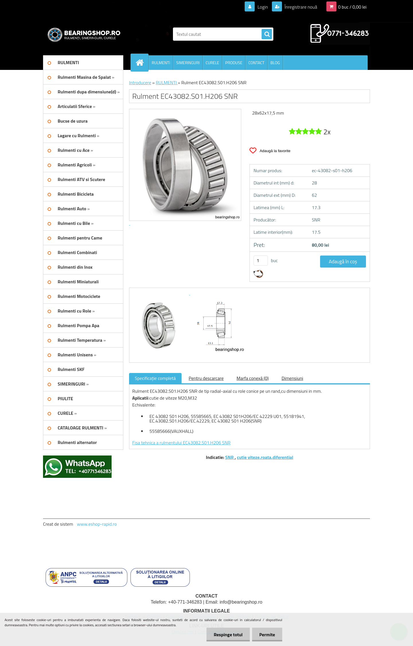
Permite (267, 634)
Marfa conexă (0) (253, 378)
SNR (230, 457)
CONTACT (256, 63)
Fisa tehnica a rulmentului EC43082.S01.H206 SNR (181, 442)
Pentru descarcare (206, 378)
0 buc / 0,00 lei (352, 6)
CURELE (212, 63)
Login (262, 6)
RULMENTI (161, 63)
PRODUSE (233, 63)
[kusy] (261, 261)
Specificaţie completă (155, 378)
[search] (267, 34)
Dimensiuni (292, 378)
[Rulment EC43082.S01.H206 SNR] (161, 293)
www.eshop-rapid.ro (97, 524)
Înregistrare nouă (300, 6)
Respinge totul (228, 634)
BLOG (275, 63)
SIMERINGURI (188, 63)
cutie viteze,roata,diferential (265, 457)
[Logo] (82, 34)
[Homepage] (142, 62)
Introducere (140, 82)
